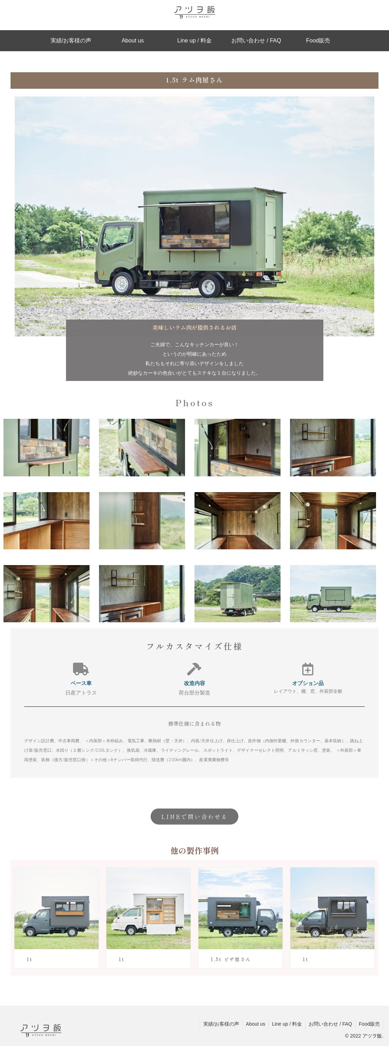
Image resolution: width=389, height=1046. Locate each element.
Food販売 (369, 1024)
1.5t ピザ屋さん (231, 959)
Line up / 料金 (285, 1024)
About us (253, 1024)
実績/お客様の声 (218, 1024)
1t (29, 959)
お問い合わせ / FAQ (329, 1024)
